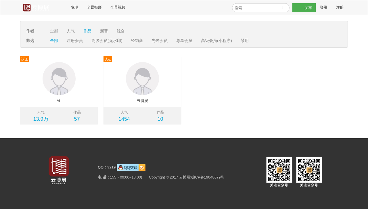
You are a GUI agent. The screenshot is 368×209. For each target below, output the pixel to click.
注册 (340, 7)
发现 (74, 7)
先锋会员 (160, 41)
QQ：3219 (106, 167)
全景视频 (117, 7)
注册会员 (75, 41)
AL (59, 101)
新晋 (104, 31)
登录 (323, 7)
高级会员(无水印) (106, 41)
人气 (71, 31)
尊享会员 (184, 41)
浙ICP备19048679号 (207, 177)
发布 (304, 8)
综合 (121, 31)
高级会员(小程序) (216, 41)
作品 (87, 31)
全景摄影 (94, 7)
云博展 (142, 101)
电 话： (103, 177)
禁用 (245, 41)
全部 (54, 31)
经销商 (137, 41)
